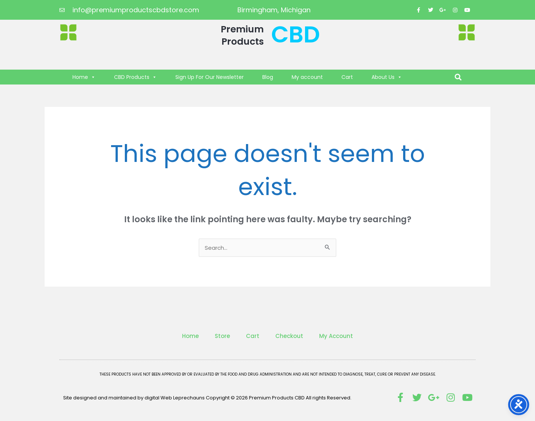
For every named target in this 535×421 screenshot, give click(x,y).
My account (307, 77)
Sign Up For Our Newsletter (209, 77)
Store (222, 336)
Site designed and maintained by (104, 397)
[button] (458, 77)
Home (83, 77)
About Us (387, 77)
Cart (347, 77)
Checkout (289, 336)
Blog (267, 77)
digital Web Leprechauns (175, 397)
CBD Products (135, 77)
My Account (336, 336)
